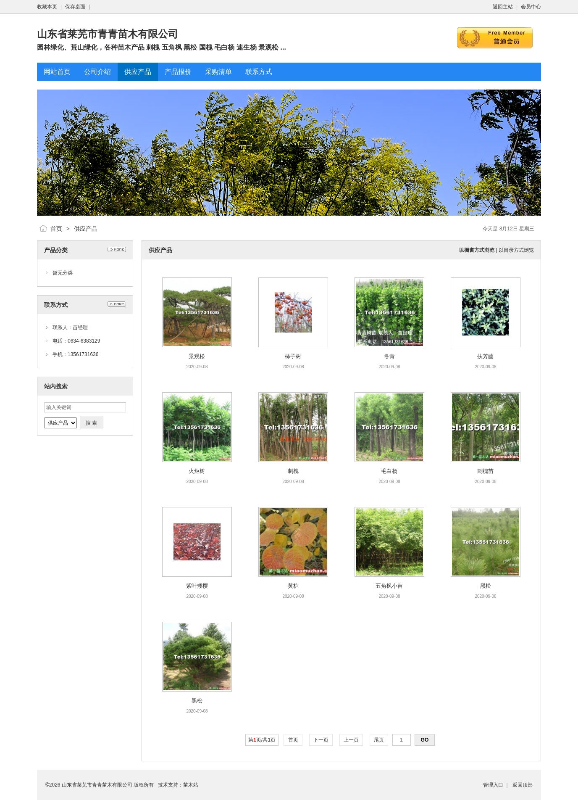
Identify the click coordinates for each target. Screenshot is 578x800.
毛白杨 (389, 471)
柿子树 (293, 356)
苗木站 (190, 785)
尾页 (379, 740)
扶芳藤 (485, 356)
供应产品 (85, 228)
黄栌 (293, 586)
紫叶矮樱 (197, 586)
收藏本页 (47, 7)
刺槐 (293, 471)
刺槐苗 (485, 471)
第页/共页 (262, 740)
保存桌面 (75, 7)
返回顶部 (522, 785)
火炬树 (197, 471)
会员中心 (531, 7)
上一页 (351, 740)
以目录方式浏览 (516, 250)
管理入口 (493, 785)
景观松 (197, 356)
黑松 (485, 586)
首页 (56, 228)
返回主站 (503, 7)
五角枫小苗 (389, 586)
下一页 (321, 740)
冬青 (389, 356)
